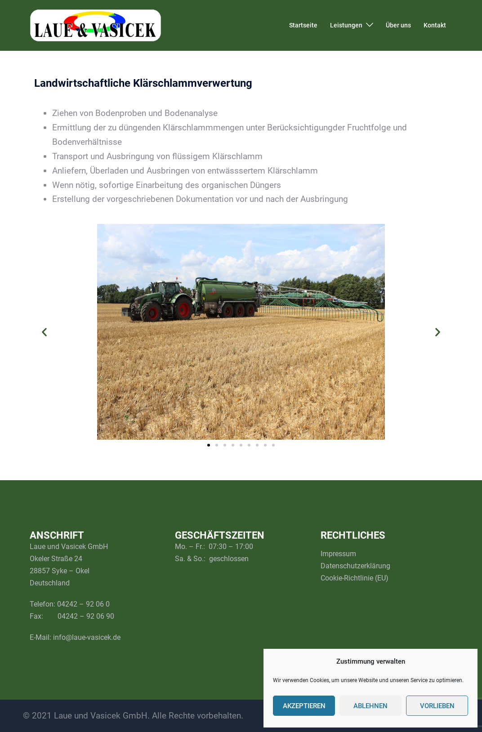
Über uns (398, 25)
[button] (44, 332)
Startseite (303, 25)
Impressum (338, 553)
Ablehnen (370, 706)
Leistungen (346, 25)
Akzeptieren (304, 706)
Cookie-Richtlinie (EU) (354, 578)
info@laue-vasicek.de (86, 637)
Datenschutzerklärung (355, 566)
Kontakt (435, 25)
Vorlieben (437, 706)
